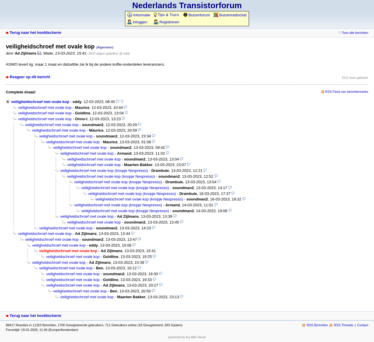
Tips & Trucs (166, 15)
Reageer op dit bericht (30, 77)
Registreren (166, 22)
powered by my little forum (187, 337)
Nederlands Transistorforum (187, 5)
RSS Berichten (317, 325)
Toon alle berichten (355, 32)
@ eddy (124, 53)
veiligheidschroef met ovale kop (40, 102)
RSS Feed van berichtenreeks (346, 91)
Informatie (138, 15)
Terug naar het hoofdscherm (35, 32)
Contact (362, 325)
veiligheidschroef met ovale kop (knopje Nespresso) (104, 170)
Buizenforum (196, 15)
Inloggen (137, 22)
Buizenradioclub (230, 15)
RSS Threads (343, 325)
